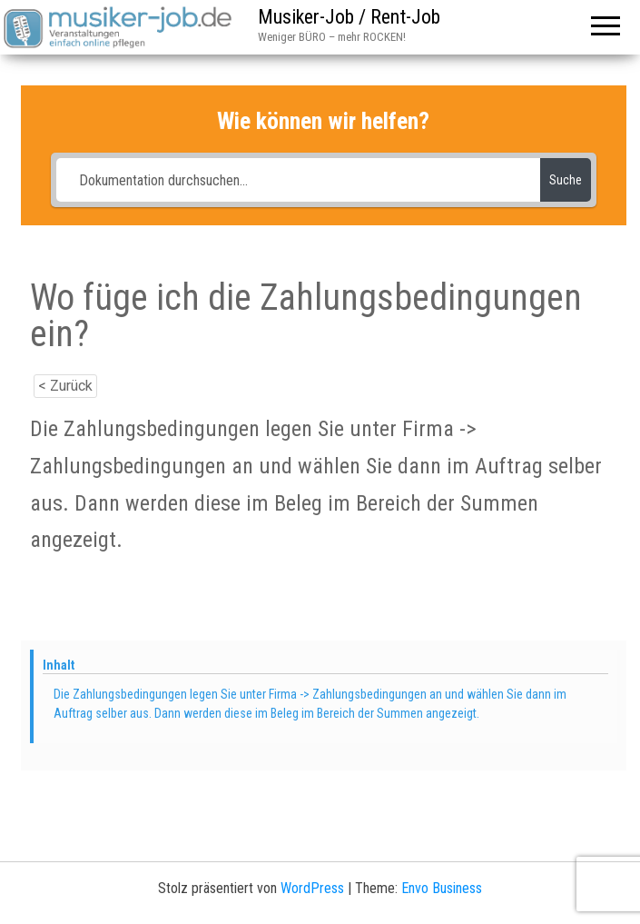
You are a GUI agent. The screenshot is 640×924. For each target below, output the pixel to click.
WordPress (312, 888)
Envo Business (441, 888)
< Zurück (65, 385)
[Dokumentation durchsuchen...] (297, 180)
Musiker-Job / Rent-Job (349, 16)
